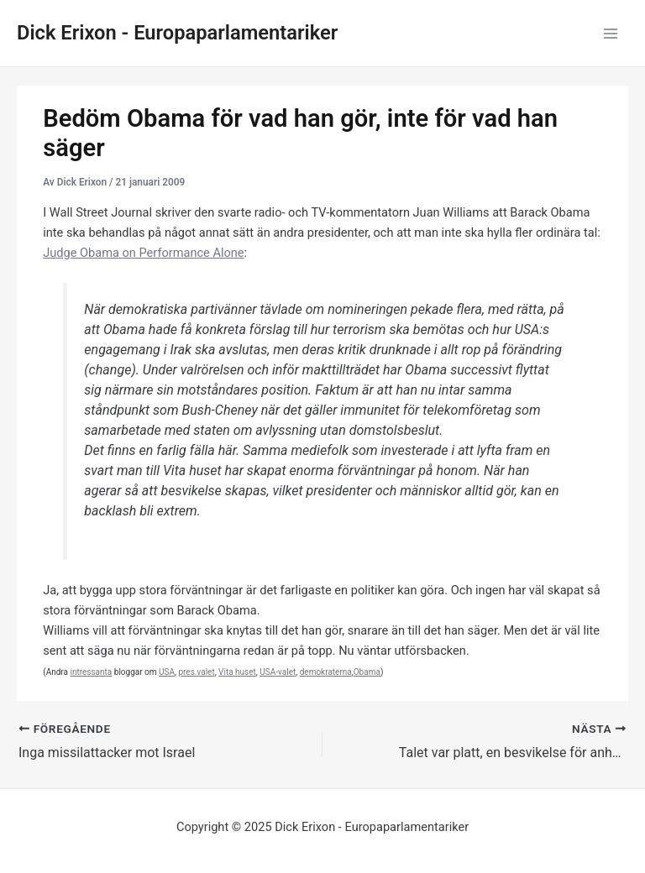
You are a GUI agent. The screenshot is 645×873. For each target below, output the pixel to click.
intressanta (91, 672)
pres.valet (196, 672)
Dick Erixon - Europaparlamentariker (177, 32)
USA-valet (278, 672)
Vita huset (237, 672)
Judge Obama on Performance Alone (143, 252)
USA (167, 672)
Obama (367, 672)
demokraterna (326, 672)
